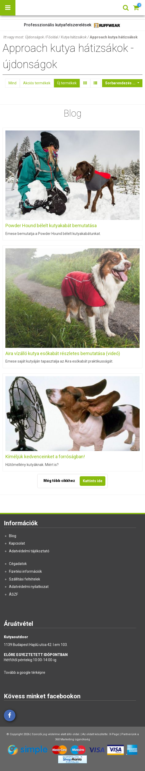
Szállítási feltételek (24, 579)
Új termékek (67, 83)
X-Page (114, 734)
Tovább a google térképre (24, 672)
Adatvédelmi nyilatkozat (29, 587)
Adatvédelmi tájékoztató (29, 551)
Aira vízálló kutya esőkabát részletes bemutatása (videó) (62, 353)
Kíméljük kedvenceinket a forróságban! (45, 456)
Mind (12, 83)
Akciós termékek (36, 83)
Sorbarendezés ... (120, 83)
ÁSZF (13, 594)
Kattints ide (92, 481)
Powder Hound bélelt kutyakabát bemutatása (51, 225)
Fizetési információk (25, 571)
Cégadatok (18, 564)
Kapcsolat (17, 543)
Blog (12, 536)
